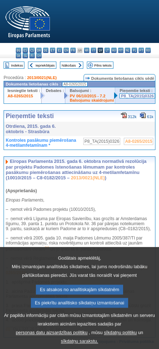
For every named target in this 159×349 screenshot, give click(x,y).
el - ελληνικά (59, 50)
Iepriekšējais (45, 65)
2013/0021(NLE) (42, 78)
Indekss (17, 65)
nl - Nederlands (127, 50)
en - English (66, 50)
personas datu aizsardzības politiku (52, 341)
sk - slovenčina (18, 55)
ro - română (148, 50)
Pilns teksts (103, 65)
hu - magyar (114, 50)
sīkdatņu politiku (120, 341)
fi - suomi (32, 55)
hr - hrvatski (86, 50)
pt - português (141, 50)
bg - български (18, 50)
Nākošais (69, 65)
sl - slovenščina (25, 55)
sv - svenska (39, 55)
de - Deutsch (45, 50)
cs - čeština (32, 50)
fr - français (73, 50)
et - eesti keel (52, 50)
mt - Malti (120, 50)
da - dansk (39, 50)
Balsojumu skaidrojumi (92, 100)
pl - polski (134, 50)
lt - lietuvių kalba (107, 50)
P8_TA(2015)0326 (137, 96)
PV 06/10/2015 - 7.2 (88, 96)
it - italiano (93, 50)
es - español (25, 50)
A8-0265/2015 (20, 96)
